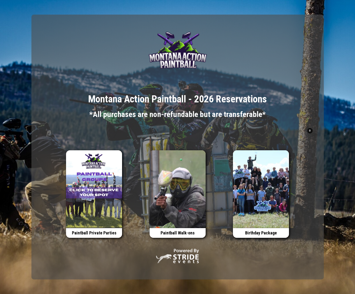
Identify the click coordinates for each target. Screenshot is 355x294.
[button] (306, 133)
